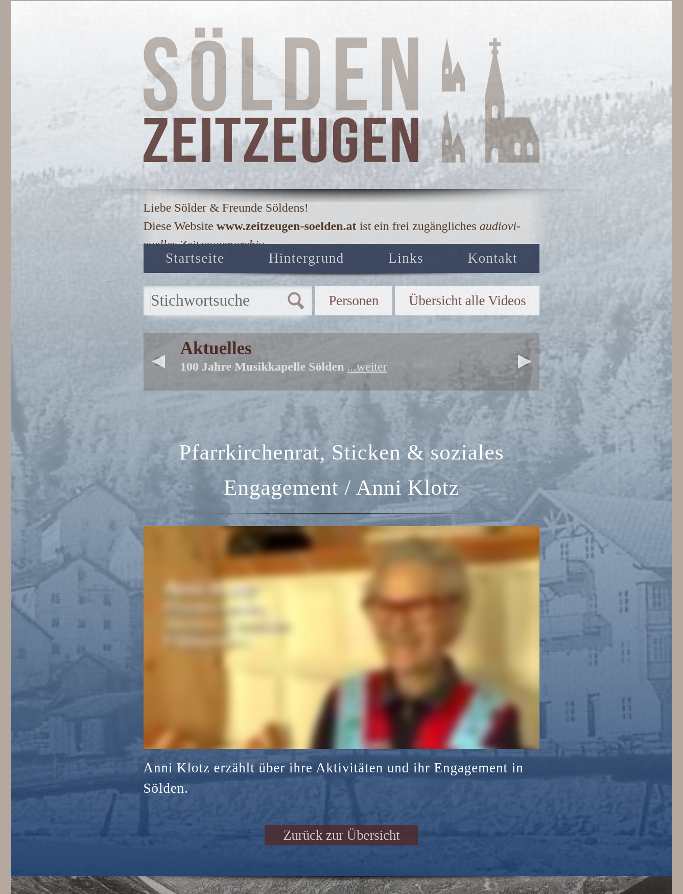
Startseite (195, 258)
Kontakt (492, 258)
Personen (353, 300)
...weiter (367, 366)
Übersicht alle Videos (467, 300)
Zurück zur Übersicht (341, 835)
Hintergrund (306, 258)
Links (405, 258)
